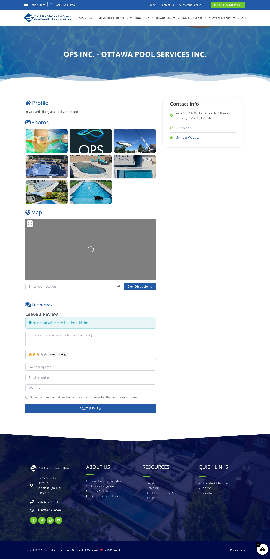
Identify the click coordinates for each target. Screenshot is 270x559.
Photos (37, 122)
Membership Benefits (115, 18)
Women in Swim (222, 18)
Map (33, 212)
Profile (36, 102)
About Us (87, 18)
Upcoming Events (192, 18)
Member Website (187, 137)
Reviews (38, 304)
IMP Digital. (114, 550)
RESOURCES (165, 18)
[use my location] (119, 286)
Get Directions (140, 286)
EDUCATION (144, 18)
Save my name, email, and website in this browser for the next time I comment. (85, 397)
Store (242, 18)
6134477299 (183, 128)
